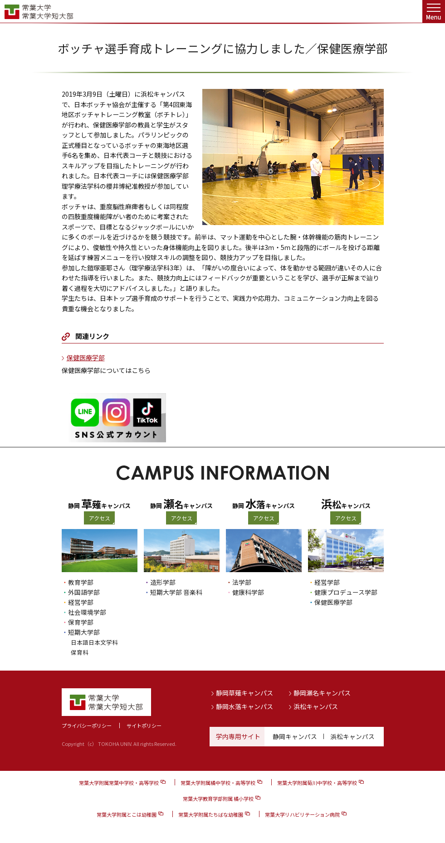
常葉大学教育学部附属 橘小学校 (218, 798)
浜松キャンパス (315, 706)
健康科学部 (248, 592)
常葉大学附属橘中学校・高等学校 (218, 782)
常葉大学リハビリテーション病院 (302, 814)
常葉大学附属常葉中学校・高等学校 (119, 782)
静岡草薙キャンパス (244, 693)
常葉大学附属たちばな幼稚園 (210, 814)
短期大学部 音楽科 (176, 592)
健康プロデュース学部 (345, 592)
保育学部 (80, 622)
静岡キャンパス (295, 736)
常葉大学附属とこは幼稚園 (126, 814)
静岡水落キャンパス (244, 706)
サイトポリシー (144, 725)
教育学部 (80, 582)
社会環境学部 (87, 612)
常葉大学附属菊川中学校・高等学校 (317, 782)
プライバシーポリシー (87, 725)
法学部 (241, 582)
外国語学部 (84, 592)
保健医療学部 (86, 357)
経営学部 (80, 602)
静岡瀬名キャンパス (322, 693)
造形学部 (163, 582)
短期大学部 (84, 632)
